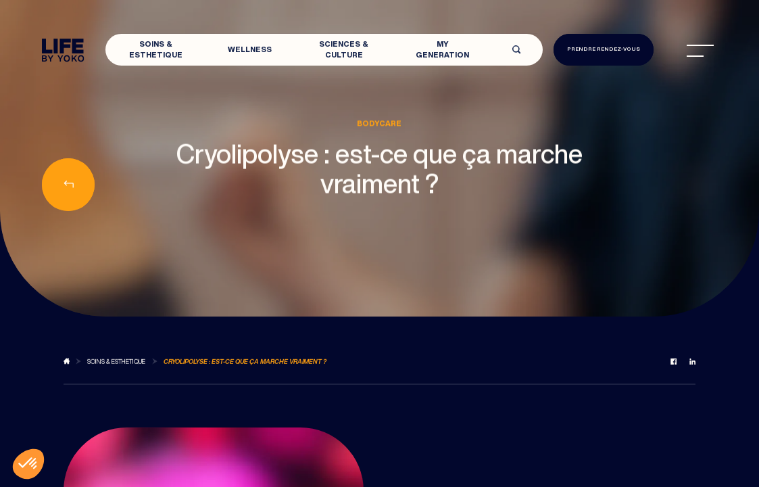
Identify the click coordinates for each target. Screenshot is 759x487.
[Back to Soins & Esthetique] (116, 367)
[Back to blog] (67, 367)
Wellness (250, 49)
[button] (28, 464)
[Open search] (516, 49)
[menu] (700, 51)
